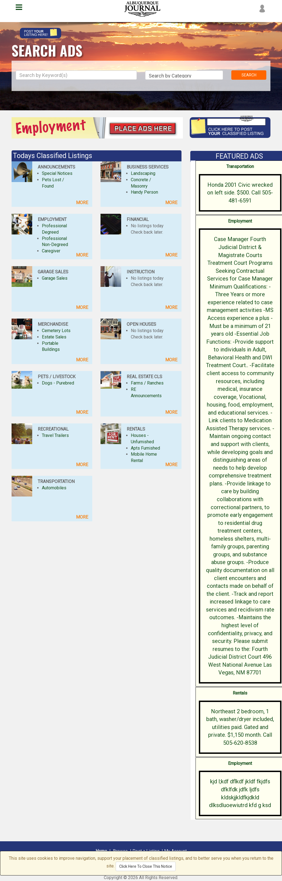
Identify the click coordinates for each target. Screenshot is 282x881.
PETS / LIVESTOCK (56, 376)
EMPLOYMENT (52, 219)
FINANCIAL (138, 219)
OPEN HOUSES (141, 324)
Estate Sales (54, 337)
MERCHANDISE (53, 324)
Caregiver (51, 250)
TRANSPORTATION (56, 481)
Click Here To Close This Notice (145, 866)
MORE (82, 202)
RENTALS (136, 429)
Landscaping (143, 173)
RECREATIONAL (53, 429)
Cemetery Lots (56, 330)
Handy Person (144, 192)
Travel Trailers (55, 435)
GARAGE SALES (53, 271)
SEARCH (249, 75)
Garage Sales (54, 278)
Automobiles (54, 487)
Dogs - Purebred (58, 383)
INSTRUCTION (140, 271)
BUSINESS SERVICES (148, 167)
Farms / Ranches (147, 383)
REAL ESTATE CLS (144, 376)
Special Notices (57, 173)
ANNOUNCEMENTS (56, 167)
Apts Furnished (145, 448)
